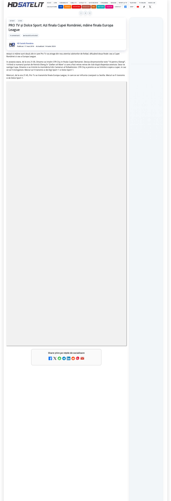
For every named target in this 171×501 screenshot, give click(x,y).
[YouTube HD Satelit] (138, 7)
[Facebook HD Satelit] (125, 7)
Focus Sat (86, 7)
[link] (35, 293)
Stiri (20, 21)
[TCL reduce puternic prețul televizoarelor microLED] (56, 293)
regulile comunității (42, 223)
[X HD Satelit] (150, 7)
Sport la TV (123, 3)
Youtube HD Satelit (146, 300)
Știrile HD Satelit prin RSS (146, 325)
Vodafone (76, 7)
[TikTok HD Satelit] (144, 7)
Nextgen (101, 7)
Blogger (103, 415)
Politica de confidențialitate (146, 388)
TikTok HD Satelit (146, 306)
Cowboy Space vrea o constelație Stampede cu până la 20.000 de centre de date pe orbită (145, 41)
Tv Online (142, 3)
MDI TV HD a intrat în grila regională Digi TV (30, 363)
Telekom (109, 7)
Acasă (49, 3)
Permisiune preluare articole (146, 374)
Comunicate (63, 3)
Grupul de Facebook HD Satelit (146, 286)
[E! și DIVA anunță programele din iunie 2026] (117, 293)
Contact (118, 7)
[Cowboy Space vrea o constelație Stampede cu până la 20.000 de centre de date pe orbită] (146, 55)
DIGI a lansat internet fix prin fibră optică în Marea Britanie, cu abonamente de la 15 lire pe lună (30, 312)
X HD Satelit (146, 312)
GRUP (131, 7)
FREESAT (142, 347)
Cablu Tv (73, 3)
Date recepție (93, 3)
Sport (12, 21)
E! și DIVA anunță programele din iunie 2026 (91, 288)
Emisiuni (113, 3)
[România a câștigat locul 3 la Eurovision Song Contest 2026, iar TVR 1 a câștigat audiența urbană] (146, 89)
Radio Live (151, 3)
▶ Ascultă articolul (31, 35)
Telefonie (133, 3)
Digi (134, 347)
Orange (67, 7)
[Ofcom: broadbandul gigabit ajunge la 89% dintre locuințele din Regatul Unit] (146, 120)
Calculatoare (52, 7)
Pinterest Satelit (146, 318)
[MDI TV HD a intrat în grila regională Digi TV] (56, 367)
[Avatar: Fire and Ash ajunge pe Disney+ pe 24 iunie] (117, 395)
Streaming (104, 3)
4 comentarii (15, 35)
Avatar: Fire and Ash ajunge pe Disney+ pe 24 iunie (92, 391)
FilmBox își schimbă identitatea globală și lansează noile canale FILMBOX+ (27, 337)
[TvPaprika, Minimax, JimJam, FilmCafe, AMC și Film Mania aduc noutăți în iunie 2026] (117, 314)
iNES (93, 7)
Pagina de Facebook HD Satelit (146, 277)
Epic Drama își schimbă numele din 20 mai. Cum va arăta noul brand (30, 392)
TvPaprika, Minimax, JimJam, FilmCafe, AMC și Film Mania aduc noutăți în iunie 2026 (91, 312)
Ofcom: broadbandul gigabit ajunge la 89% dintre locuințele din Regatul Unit (144, 106)
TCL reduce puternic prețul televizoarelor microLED (30, 288)
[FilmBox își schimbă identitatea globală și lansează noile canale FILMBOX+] (56, 339)
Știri (55, 3)
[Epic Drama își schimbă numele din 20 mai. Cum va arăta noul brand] (56, 395)
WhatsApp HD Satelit (146, 293)
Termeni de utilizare (146, 381)
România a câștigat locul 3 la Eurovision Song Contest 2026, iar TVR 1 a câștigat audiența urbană (146, 73)
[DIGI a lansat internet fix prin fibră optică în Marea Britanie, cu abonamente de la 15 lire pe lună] (56, 314)
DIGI (60, 7)
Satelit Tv (82, 3)
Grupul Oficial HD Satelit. (50, 226)
